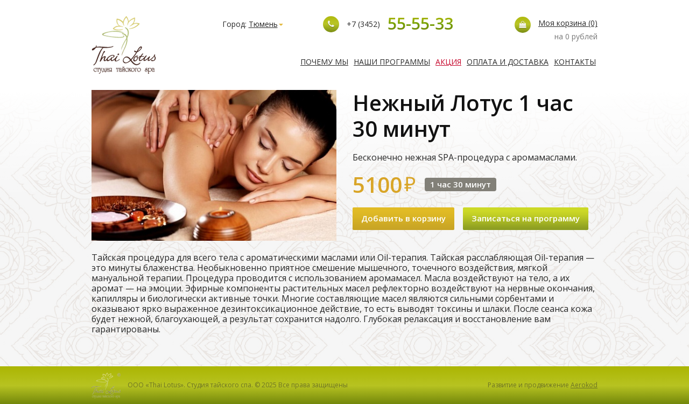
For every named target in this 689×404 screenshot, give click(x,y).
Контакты (575, 62)
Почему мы (324, 62)
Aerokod (584, 384)
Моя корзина (567, 23)
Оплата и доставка (508, 62)
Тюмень (266, 24)
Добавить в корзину (403, 218)
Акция (448, 62)
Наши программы (392, 62)
